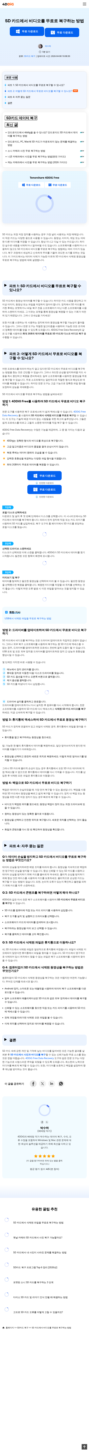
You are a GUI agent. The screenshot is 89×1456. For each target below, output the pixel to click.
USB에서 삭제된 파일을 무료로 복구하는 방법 (28, 618)
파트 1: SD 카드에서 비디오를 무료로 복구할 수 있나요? (36, 85)
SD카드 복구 (29, 56)
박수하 (48, 46)
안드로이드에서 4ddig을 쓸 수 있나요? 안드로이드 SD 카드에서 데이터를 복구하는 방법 (46, 134)
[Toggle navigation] (84, 4)
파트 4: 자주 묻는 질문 (19, 96)
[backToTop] (84, 1446)
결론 (10, 103)
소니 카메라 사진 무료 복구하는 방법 (46, 150)
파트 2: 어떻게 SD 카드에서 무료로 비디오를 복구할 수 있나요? (43, 91)
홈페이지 (10, 1327)
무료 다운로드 (27, 31)
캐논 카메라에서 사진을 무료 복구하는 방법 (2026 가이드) (46, 162)
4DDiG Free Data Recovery (39, 1058)
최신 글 (11, 125)
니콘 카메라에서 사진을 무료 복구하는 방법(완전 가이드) (46, 156)
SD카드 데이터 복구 (21, 118)
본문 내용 (11, 77)
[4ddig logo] (8, 4)
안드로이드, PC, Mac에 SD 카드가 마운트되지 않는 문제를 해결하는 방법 (46, 143)
